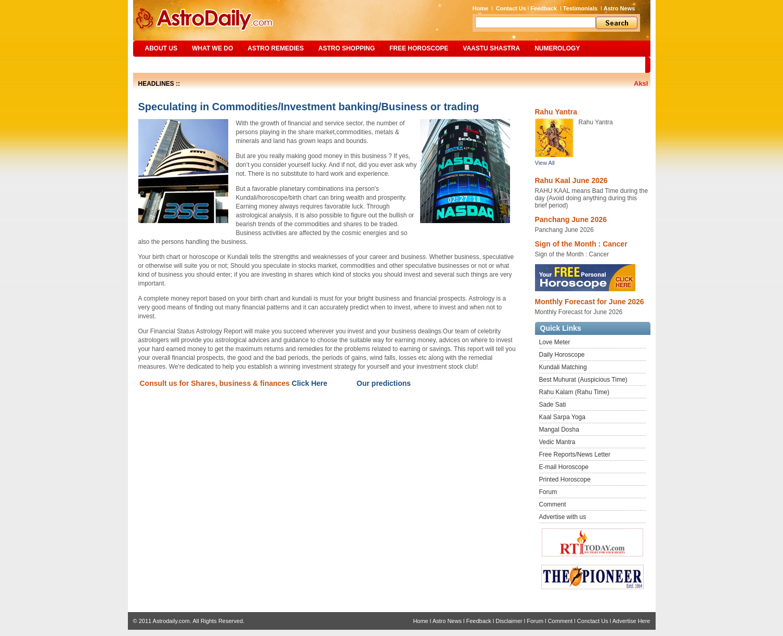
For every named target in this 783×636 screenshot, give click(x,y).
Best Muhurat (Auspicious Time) (583, 379)
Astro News (619, 8)
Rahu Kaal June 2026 (571, 180)
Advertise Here (631, 621)
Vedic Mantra (557, 442)
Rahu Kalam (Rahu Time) (574, 392)
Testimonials (580, 8)
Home (481, 8)
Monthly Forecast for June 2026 (589, 301)
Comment (552, 504)
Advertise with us (562, 517)
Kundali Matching (563, 367)
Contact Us (511, 8)
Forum (548, 492)
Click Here (309, 383)
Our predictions (384, 383)
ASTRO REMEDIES (275, 48)
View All (545, 163)
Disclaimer (508, 621)
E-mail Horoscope (564, 467)
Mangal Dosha (559, 429)
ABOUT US (161, 48)
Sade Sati (552, 404)
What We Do (212, 48)
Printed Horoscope (565, 479)
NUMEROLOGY (557, 48)
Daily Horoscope (562, 354)
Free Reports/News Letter (574, 454)
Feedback (543, 8)
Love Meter (554, 342)
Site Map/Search (169, 64)
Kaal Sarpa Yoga (562, 417)
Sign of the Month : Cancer (581, 244)
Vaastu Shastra (491, 48)
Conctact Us (592, 621)
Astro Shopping (346, 48)
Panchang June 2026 (571, 219)
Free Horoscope (418, 48)
